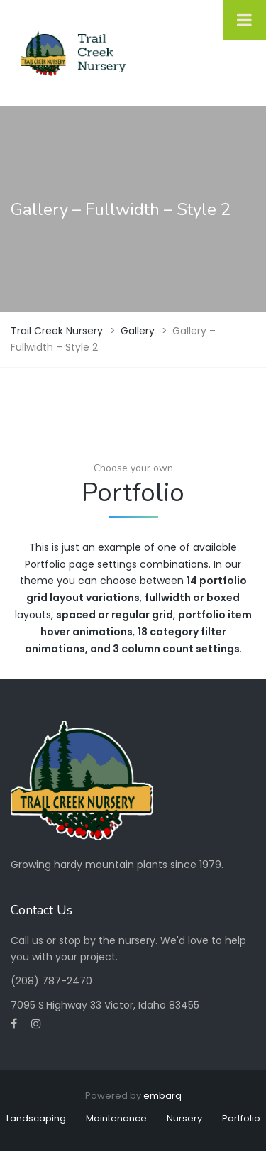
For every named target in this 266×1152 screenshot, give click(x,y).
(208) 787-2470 (51, 981)
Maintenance (116, 1118)
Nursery (184, 1118)
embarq (162, 1095)
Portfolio (241, 1118)
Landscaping (36, 1118)
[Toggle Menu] (244, 20)
